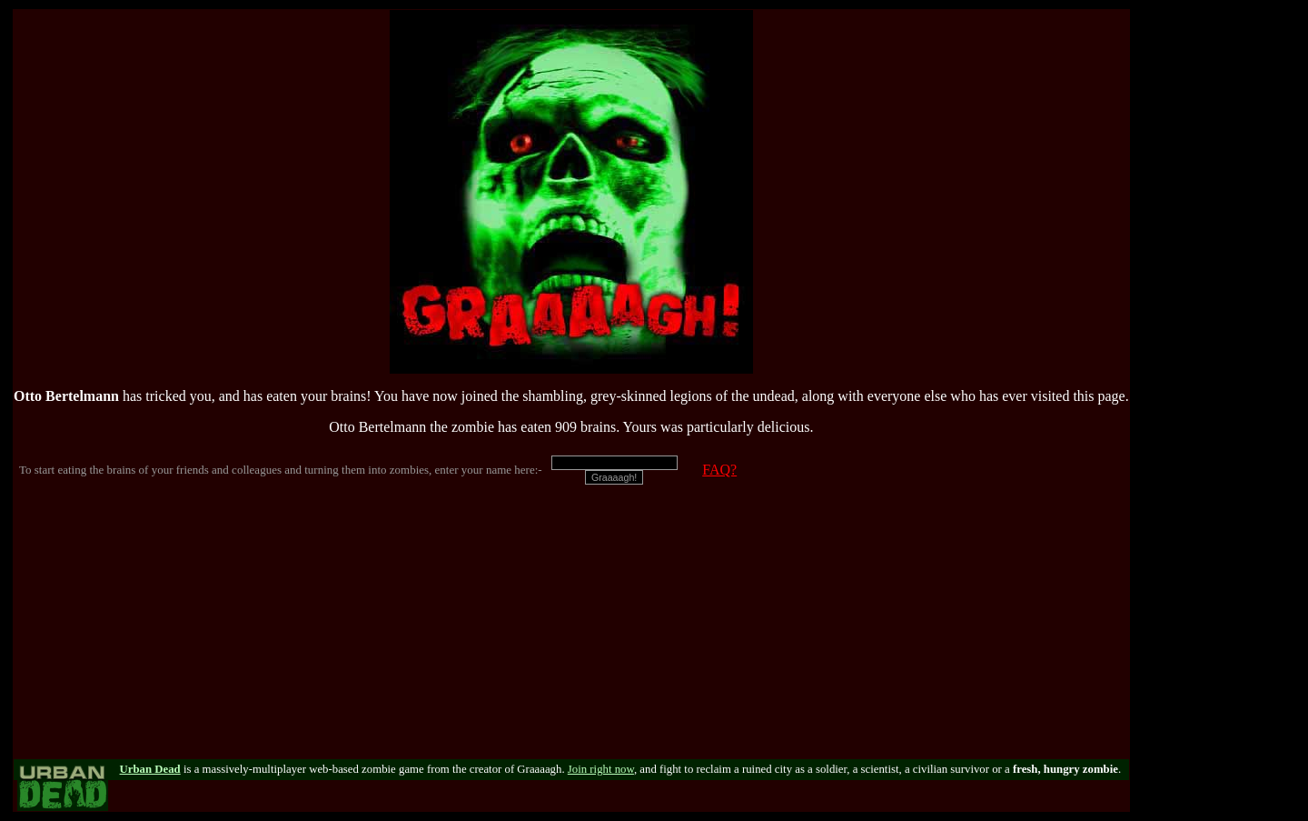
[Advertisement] (571, 632)
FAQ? (719, 469)
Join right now (601, 769)
